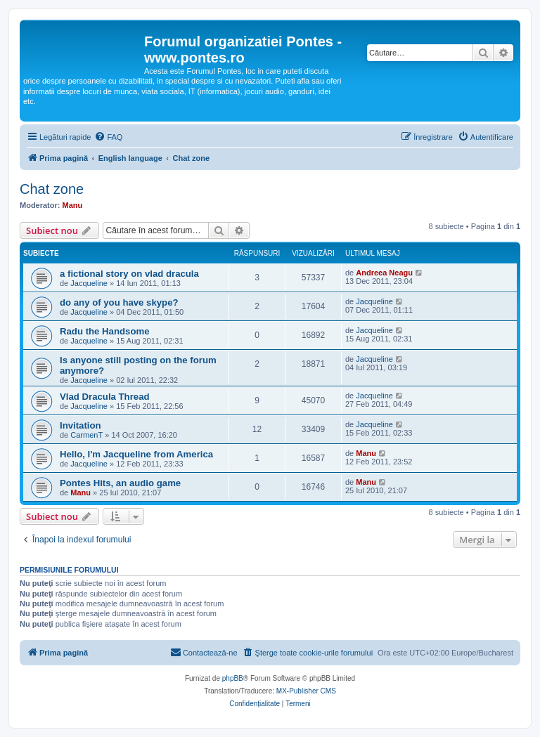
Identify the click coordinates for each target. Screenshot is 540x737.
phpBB (232, 678)
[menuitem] (108, 137)
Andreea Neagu (384, 272)
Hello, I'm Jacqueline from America (136, 454)
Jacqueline (89, 283)
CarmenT (86, 435)
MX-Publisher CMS (306, 691)
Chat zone (52, 189)
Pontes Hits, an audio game (120, 483)
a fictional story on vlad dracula (129, 273)
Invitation (80, 425)
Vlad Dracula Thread (105, 396)
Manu (73, 205)
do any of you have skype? (119, 302)
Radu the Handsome (105, 331)
